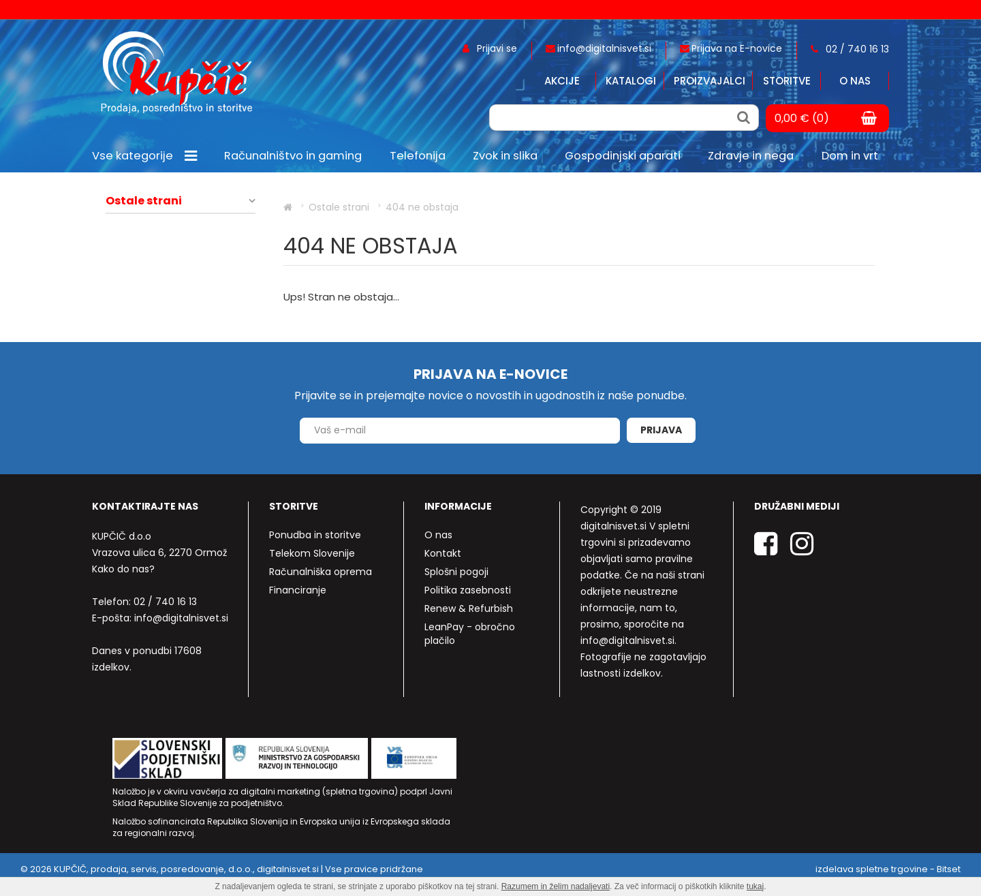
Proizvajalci (709, 81)
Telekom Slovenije (312, 553)
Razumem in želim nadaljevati (555, 886)
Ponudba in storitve (315, 535)
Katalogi (631, 81)
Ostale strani (144, 201)
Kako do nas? (123, 569)
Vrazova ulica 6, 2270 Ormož (159, 552)
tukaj (755, 886)
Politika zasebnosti (467, 590)
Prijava (661, 430)
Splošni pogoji (456, 571)
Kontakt (442, 553)
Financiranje (297, 590)
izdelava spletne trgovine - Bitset (888, 869)
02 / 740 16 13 (165, 601)
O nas (855, 81)
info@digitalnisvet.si (181, 618)
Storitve (787, 81)
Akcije (562, 81)
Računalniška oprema (320, 571)
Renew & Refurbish (468, 608)
